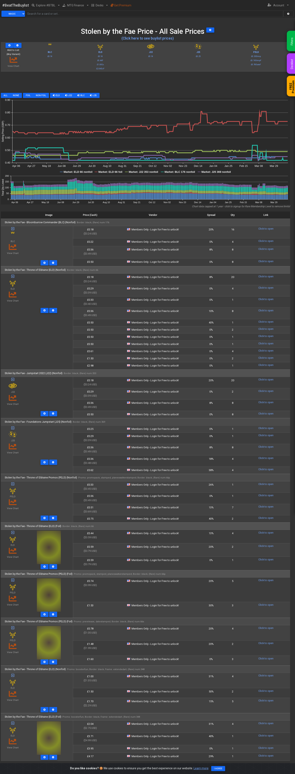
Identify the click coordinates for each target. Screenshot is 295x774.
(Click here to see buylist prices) (147, 38)
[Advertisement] (145, 83)
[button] (45, 5)
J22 (68, 95)
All (6, 95)
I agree (218, 768)
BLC (81, 95)
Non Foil (41, 95)
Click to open (265, 228)
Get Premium (121, 5)
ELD (56, 95)
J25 (93, 95)
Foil (28, 95)
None (16, 95)
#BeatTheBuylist (15, 5)
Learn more (201, 768)
